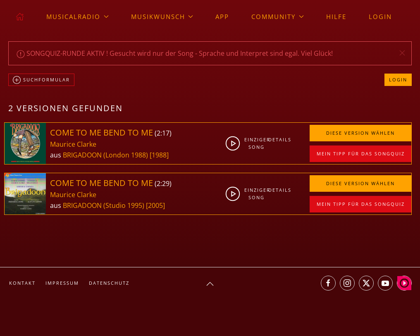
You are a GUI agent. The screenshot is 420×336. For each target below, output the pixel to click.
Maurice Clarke (73, 144)
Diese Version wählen (360, 133)
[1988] (159, 155)
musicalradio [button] (77, 16)
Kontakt (22, 283)
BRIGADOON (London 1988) (105, 155)
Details (278, 139)
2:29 (163, 183)
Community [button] (277, 16)
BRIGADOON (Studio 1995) (103, 205)
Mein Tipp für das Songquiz (361, 153)
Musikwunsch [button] (162, 16)
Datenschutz (109, 283)
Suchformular (41, 80)
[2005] (155, 205)
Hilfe (336, 16)
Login (380, 16)
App (222, 16)
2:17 (163, 133)
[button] (402, 53)
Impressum (62, 283)
